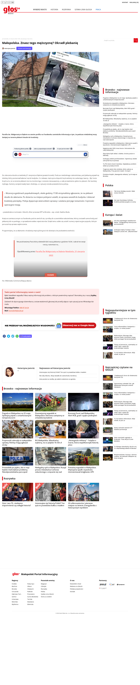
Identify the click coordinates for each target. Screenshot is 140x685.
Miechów (15, 602)
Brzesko (14, 589)
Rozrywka (66, 9)
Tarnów (29, 599)
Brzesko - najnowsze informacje (23, 388)
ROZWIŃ (50, 275)
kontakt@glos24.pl (16, 311)
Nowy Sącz (30, 584)
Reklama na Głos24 (76, 586)
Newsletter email (75, 584)
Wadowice (30, 602)
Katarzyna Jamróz (9, 48)
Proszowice (31, 594)
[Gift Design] (103, 588)
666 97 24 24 (24, 308)
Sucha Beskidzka (32, 597)
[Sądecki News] (112, 584)
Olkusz (29, 586)
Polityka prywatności (76, 589)
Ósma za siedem (46, 597)
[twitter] (8, 336)
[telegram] (12, 336)
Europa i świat (113, 214)
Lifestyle (43, 586)
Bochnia (14, 586)
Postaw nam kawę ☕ (24, 48)
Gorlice (14, 597)
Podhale (30, 591)
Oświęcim (30, 589)
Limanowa (15, 599)
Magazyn (44, 584)
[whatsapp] (17, 336)
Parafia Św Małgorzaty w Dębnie (50, 251)
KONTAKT (125, 2)
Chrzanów (15, 591)
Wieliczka (30, 604)
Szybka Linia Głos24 (83, 9)
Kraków (14, 584)
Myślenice (15, 604)
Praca (98, 9)
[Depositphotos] (121, 584)
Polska (109, 185)
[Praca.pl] (103, 584)
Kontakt (72, 591)
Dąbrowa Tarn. (16, 594)
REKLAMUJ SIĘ (134, 2)
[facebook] (4, 336)
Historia (54, 9)
